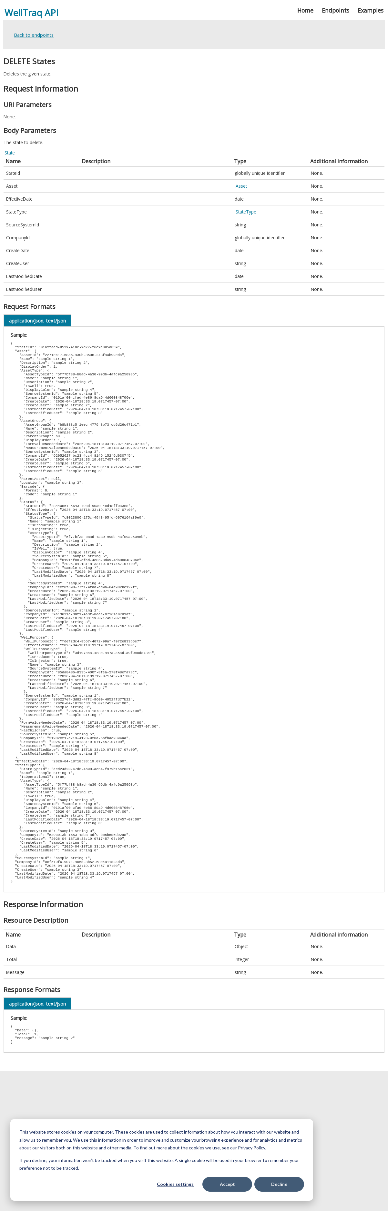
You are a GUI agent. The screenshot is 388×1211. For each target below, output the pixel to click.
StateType (246, 212)
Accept (227, 1184)
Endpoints (335, 10)
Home (305, 10)
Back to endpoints (34, 35)
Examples (370, 10)
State (10, 153)
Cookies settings (175, 1184)
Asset (241, 186)
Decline (279, 1184)
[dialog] (161, 1160)
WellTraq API (31, 12)
